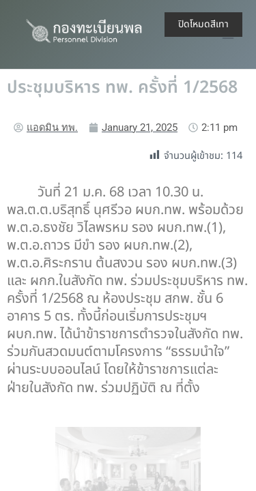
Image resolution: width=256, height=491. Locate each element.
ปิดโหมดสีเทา (203, 24)
